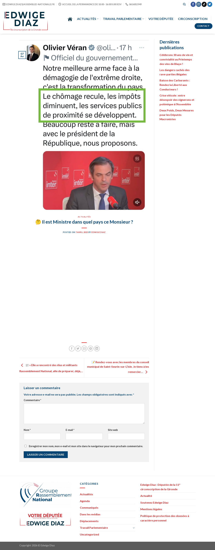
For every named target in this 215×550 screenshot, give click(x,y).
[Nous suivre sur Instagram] (198, 4)
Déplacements (89, 521)
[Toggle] (133, 528)
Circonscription (192, 19)
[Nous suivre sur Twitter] (209, 4)
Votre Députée (161, 19)
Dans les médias (90, 514)
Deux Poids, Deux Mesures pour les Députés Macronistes (177, 115)
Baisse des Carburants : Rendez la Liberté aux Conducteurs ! (175, 85)
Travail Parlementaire (94, 527)
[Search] (184, 4)
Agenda (85, 501)
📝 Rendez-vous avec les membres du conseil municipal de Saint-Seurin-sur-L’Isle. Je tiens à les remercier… (118, 366)
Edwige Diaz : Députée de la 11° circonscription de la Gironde (160, 487)
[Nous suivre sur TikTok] (204, 4)
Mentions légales (151, 509)
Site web (113, 429)
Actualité (146, 495)
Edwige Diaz (98, 232)
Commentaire (32, 400)
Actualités (88, 19)
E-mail (70, 429)
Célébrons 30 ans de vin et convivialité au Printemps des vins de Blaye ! (176, 59)
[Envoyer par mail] (84, 348)
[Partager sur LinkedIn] (97, 348)
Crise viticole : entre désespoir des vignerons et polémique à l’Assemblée (177, 100)
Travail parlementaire (123, 19)
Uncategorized (89, 534)
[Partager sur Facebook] (72, 348)
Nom (27, 429)
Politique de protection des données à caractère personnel (164, 518)
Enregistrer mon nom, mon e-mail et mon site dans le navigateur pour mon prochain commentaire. (86, 446)
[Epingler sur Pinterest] (90, 348)
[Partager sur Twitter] (78, 348)
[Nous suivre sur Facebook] (193, 4)
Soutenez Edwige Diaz (154, 502)
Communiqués (89, 507)
